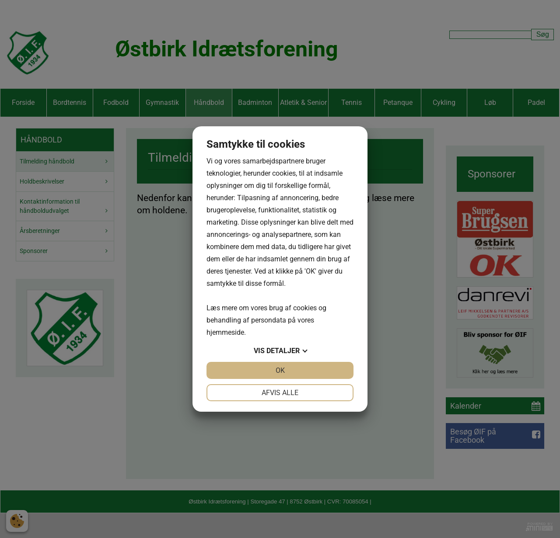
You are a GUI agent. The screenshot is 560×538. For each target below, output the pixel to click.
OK (280, 370)
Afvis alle (280, 393)
